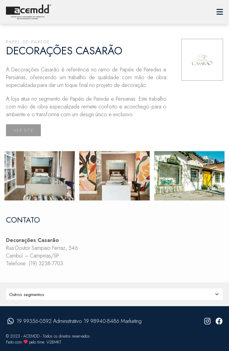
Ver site (23, 130)
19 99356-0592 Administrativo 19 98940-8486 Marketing (79, 321)
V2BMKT (54, 342)
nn (114, 294)
